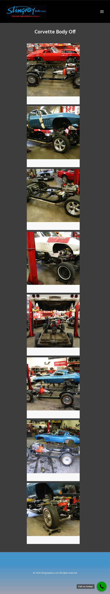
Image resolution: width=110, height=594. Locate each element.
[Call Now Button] (101, 586)
